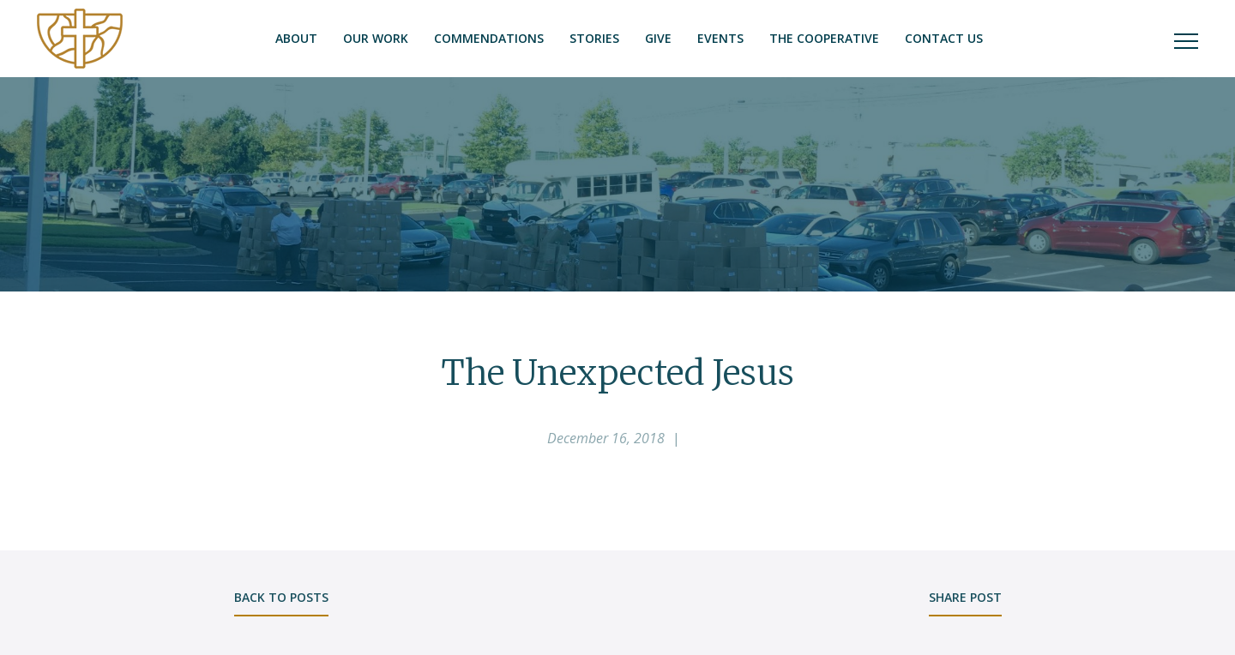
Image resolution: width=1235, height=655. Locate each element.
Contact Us (944, 38)
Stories (594, 38)
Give (658, 38)
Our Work (375, 38)
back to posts (281, 597)
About (296, 38)
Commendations (489, 38)
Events (720, 38)
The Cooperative (824, 38)
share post (965, 597)
